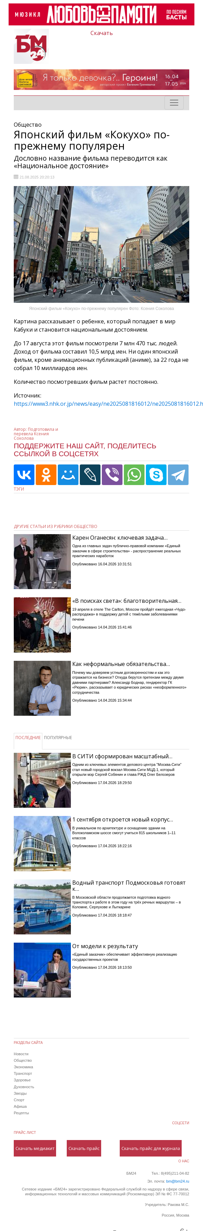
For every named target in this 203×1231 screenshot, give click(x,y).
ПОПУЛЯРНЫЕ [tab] (58, 737)
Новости (21, 1054)
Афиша (20, 1106)
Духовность (24, 1087)
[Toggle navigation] (174, 103)
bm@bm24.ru (177, 1181)
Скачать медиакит (34, 1148)
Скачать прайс (83, 1148)
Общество (23, 1060)
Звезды (20, 1093)
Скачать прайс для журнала (150, 1148)
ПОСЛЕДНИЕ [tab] (28, 737)
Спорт (19, 1100)
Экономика (23, 1067)
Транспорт (23, 1073)
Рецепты (21, 1113)
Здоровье (22, 1080)
